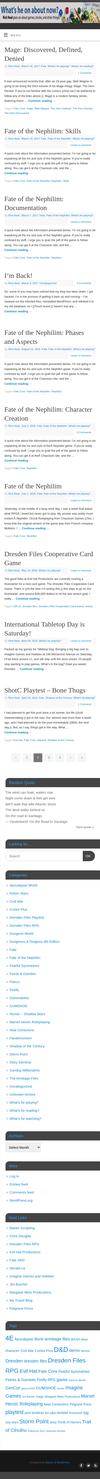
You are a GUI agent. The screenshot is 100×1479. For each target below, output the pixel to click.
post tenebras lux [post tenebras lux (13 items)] (37, 1413)
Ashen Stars (19, 893)
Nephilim (56, 181)
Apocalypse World (23, 885)
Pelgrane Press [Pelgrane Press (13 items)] (80, 1404)
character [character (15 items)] (13, 1351)
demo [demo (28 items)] (74, 1350)
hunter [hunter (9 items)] (61, 1388)
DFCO (17, 606)
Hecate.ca (17, 1268)
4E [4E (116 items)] (10, 1338)
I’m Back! (18, 275)
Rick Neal (13, 66)
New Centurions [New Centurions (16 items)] (56, 1404)
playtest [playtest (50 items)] (15, 1412)
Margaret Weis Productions (30, 1292)
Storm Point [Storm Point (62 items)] (34, 1421)
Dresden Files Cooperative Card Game (61, 606)
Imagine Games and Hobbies (32, 1276)
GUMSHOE (19, 1006)
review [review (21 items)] (62, 1413)
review (89, 606)
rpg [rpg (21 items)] (86, 1413)
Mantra (50, 1462)
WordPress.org (21, 1200)
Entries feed (19, 1184)
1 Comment (84, 72)
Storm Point (19, 1054)
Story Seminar (20, 1062)
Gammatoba (19, 998)
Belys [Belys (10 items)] (84, 1339)
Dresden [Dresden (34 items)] (14, 1360)
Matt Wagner (42, 108)
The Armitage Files (24, 1078)
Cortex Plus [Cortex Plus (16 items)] (44, 1351)
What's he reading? (82, 66)
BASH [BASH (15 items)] (75, 1339)
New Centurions (22, 1030)
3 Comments (84, 283)
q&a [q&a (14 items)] (53, 1413)
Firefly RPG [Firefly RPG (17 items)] (46, 1380)
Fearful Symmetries (25, 966)
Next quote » (85, 827)
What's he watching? (25, 1118)
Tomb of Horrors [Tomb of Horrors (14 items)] (69, 1422)
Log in (14, 1176)
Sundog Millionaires (25, 1070)
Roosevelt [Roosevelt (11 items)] (75, 1413)
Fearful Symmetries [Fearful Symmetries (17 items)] (74, 1372)
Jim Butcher (19, 1284)
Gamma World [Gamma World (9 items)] (77, 1380)
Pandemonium (21, 1038)
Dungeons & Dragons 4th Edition (35, 941)
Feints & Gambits (23, 974)
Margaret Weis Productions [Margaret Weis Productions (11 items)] (62, 1396)
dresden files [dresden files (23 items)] (35, 1361)
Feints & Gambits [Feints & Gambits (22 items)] (21, 1379)
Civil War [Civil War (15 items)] (27, 1351)
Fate (43, 66)
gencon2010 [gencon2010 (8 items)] (28, 1388)
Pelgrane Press (21, 1308)
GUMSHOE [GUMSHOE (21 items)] (46, 1388)
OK (87, 855)
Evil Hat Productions (25, 1252)
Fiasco (15, 982)
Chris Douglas (20, 1236)
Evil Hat (18, 740)
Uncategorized (48, 283)
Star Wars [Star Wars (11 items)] (12, 1422)
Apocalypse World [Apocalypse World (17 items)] (28, 1339)
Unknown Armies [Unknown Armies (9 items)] (55, 1431)
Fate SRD (17, 1260)
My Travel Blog (21, 1300)
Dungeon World (22, 933)
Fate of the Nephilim (59, 138)
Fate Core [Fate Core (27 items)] (47, 1371)
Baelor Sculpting (22, 1228)
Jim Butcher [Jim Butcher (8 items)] (28, 1396)
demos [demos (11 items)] (85, 1351)
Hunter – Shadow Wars (27, 1014)
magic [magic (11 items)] (40, 1396)
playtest (41, 740)
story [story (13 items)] (53, 1422)
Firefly (14, 990)
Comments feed (22, 1192)
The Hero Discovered (16, 113)
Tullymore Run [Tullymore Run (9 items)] (36, 1431)
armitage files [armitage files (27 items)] (57, 1339)
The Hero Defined (61, 108)
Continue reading (42, 101)
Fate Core (19, 108)
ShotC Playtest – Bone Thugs (45, 690)
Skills (66, 181)
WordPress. (63, 1462)
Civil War (16, 901)
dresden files (30, 606)
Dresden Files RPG (24, 925)
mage (30, 108)
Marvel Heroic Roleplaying (30, 1022)
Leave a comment (81, 145)
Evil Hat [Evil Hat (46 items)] (28, 1371)
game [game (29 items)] (62, 1379)
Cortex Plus (19, 909)
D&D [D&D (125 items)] (61, 1349)
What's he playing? (59, 66)
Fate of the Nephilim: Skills (42, 131)
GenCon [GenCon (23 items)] (13, 1388)
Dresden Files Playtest (27, 917)
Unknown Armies (23, 1094)
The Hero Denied (82, 108)
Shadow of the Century (59, 697)
